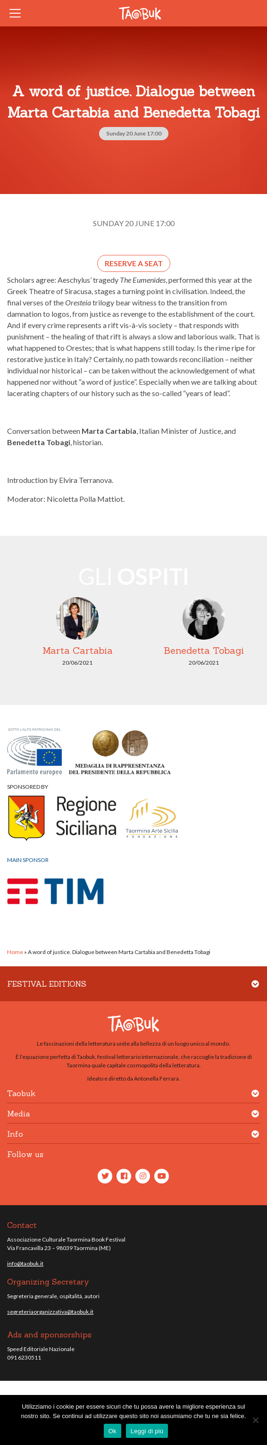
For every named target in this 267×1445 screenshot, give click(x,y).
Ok (112, 1431)
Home (15, 951)
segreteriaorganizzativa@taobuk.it (50, 1311)
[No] (255, 1420)
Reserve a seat (134, 263)
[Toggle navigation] (18, 13)
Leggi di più (147, 1431)
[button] (255, 989)
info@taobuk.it (25, 1263)
